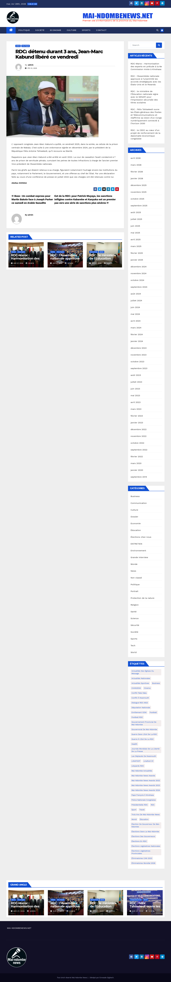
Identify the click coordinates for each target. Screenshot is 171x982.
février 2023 (137, 416)
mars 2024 (136, 327)
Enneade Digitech (107, 978)
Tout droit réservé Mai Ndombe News (72, 978)
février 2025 (137, 253)
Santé (133, 611)
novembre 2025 (138, 192)
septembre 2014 (139, 477)
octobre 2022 (137, 443)
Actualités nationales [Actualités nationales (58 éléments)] (140, 678)
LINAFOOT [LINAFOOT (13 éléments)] (135, 761)
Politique (24, 30)
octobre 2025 (137, 199)
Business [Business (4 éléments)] (156, 683)
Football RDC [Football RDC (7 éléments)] (137, 717)
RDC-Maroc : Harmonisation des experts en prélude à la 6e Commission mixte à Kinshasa (146, 66)
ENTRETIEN (136, 544)
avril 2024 (136, 321)
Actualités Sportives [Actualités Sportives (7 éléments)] (140, 683)
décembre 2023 (138, 348)
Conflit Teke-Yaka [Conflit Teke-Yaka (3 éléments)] (139, 693)
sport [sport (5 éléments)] (133, 810)
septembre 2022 (139, 450)
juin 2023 (135, 388)
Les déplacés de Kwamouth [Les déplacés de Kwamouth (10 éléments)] (143, 756)
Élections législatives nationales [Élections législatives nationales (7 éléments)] (145, 846)
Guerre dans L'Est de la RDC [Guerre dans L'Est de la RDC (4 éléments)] (144, 734)
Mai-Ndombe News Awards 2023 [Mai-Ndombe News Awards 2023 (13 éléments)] (145, 785)
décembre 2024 (138, 266)
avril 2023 (136, 402)
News (18, 46)
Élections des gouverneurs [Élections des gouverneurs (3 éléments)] (143, 836)
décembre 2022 (138, 429)
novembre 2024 (138, 273)
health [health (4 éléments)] (134, 744)
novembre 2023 (138, 355)
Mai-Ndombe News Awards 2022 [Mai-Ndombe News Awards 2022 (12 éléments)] (145, 780)
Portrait (134, 591)
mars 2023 (136, 409)
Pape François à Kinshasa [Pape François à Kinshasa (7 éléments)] (142, 795)
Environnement (138, 550)
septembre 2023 (139, 368)
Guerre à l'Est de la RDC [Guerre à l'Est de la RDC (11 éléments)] (142, 739)
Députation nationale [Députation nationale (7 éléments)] (140, 707)
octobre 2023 (137, 361)
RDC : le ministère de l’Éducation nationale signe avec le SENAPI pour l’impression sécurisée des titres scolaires (144, 97)
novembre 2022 (138, 436)
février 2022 (137, 456)
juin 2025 (135, 226)
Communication (139, 503)
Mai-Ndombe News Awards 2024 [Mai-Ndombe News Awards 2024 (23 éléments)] (145, 790)
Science (135, 618)
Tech (133, 645)
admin (31, 65)
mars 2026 (136, 165)
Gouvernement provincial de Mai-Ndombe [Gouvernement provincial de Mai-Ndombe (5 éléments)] (143, 723)
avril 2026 (136, 158)
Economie (55, 30)
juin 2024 (135, 307)
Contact (101, 30)
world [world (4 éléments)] (134, 819)
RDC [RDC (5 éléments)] (153, 805)
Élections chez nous (141, 537)
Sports (86, 30)
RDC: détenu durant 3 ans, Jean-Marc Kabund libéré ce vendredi (59, 54)
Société (39, 30)
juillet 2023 (136, 382)
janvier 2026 (137, 178)
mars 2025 (136, 246)
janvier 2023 (137, 422)
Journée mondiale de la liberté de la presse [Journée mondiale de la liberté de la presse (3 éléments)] (145, 750)
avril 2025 (136, 239)
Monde (134, 564)
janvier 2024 (137, 341)
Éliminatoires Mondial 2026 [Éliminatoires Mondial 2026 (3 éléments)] (143, 863)
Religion (135, 605)
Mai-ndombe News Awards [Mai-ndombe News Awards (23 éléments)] (143, 776)
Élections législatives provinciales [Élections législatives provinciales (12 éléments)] (140, 852)
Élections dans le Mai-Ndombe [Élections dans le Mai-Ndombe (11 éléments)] (145, 831)
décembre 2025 (138, 185)
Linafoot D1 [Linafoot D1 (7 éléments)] (148, 761)
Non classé (136, 577)
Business (135, 496)
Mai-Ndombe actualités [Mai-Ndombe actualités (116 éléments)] (141, 771)
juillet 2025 (136, 219)
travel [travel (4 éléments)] (142, 810)
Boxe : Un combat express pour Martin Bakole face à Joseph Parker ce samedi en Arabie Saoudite (32, 199)
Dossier (134, 516)
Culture (71, 30)
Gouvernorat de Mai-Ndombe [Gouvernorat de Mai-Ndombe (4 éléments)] (144, 729)
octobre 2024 (137, 280)
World (134, 652)
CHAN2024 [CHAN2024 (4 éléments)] (136, 688)
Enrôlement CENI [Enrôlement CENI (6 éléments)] (138, 712)
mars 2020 (136, 463)
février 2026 (137, 171)
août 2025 (136, 212)
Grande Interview (139, 557)
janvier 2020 (137, 470)
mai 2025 (135, 232)
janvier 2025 (137, 260)
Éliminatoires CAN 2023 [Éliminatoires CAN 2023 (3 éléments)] (141, 858)
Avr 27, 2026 (19, 911)
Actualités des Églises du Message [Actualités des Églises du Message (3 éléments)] (142, 672)
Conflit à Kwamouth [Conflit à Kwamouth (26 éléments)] (140, 698)
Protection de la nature (142, 598)
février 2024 (137, 334)
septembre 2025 (139, 205)
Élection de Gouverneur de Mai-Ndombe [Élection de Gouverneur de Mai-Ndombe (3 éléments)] (145, 825)
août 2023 (136, 375)
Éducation (93, 252)
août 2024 (136, 294)
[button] (157, 30)
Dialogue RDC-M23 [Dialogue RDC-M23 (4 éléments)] (139, 703)
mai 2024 (135, 314)
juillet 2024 (136, 300)
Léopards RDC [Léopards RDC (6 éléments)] (137, 766)
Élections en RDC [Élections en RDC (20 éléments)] (139, 841)
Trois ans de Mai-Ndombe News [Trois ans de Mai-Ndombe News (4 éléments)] (145, 814)
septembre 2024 (139, 287)
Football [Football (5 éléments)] (153, 712)
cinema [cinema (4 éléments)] (147, 688)
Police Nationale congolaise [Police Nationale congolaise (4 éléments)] (143, 800)
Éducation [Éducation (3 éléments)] (144, 819)
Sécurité (135, 625)
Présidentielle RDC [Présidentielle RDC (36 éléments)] (139, 805)
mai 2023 (135, 395)
